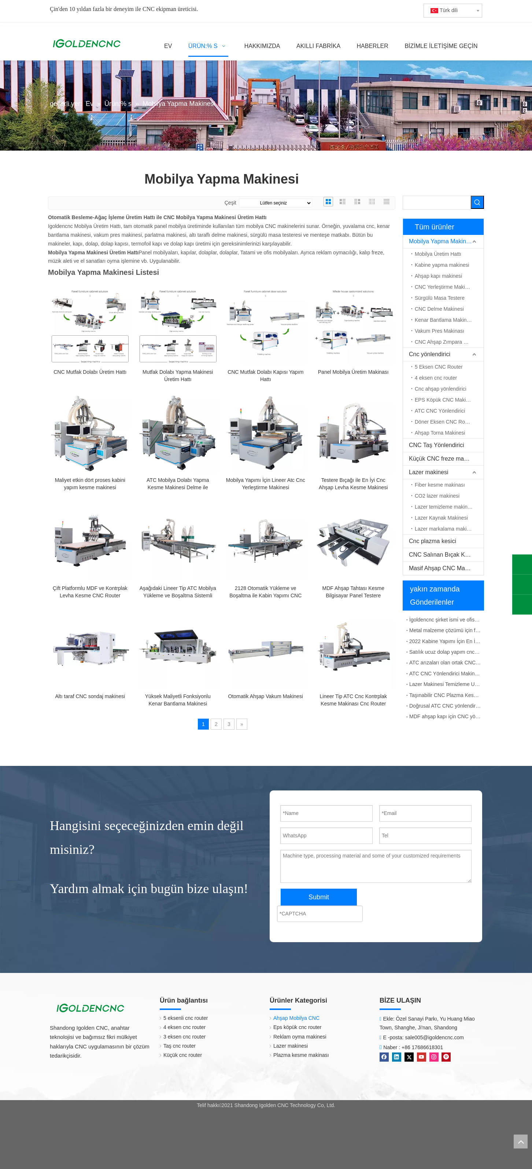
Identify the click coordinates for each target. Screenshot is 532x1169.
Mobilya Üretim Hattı (438, 254)
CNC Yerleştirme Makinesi (444, 287)
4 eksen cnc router (436, 378)
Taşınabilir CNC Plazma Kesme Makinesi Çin (445, 695)
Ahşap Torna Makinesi (440, 433)
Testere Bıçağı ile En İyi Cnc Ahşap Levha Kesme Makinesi (353, 483)
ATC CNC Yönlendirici (440, 411)
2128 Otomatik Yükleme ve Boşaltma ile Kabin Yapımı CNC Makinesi (265, 592)
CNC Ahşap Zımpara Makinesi (449, 342)
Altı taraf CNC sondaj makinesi (90, 696)
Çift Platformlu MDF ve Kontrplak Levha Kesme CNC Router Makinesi (90, 592)
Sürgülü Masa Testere (440, 298)
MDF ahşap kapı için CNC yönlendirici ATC (445, 716)
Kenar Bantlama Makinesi (444, 320)
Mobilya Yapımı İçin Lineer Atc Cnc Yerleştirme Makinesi (265, 483)
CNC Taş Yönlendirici (436, 445)
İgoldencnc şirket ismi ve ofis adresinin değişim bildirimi (445, 620)
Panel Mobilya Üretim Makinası (353, 372)
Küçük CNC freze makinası (444, 459)
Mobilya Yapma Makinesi (441, 241)
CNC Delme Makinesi (439, 309)
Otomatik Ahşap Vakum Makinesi (265, 696)
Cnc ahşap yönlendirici (440, 389)
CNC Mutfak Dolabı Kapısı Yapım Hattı (265, 375)
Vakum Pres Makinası (439, 331)
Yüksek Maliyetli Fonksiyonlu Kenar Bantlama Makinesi (178, 700)
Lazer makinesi (428, 472)
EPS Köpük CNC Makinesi (445, 400)
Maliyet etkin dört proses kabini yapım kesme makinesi (90, 483)
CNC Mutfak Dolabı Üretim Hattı (89, 372)
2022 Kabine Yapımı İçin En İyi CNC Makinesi (445, 641)
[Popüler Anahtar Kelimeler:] (477, 202)
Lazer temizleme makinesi (444, 507)
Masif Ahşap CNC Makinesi (444, 568)
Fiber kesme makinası (440, 485)
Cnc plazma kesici (432, 541)
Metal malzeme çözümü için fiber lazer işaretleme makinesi (445, 630)
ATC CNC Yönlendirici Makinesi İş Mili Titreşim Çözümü (445, 673)
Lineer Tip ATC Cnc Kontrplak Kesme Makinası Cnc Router (353, 700)
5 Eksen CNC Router (439, 367)
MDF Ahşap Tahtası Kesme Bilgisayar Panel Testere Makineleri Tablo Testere (353, 592)
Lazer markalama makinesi (445, 529)
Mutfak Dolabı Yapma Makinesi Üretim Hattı (178, 375)
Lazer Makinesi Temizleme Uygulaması (445, 684)
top (521, 1141)
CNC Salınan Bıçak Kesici (443, 555)
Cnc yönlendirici (429, 354)
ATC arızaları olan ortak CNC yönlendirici (445, 662)
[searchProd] (437, 203)
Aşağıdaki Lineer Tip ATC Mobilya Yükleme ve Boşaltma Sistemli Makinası (178, 592)
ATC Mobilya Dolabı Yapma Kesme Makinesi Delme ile (178, 483)
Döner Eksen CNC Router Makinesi (449, 422)
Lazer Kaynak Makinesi (441, 518)
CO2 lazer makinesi (437, 496)
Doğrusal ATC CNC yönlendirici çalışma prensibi (445, 706)
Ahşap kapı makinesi (438, 276)
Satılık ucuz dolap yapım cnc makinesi (445, 652)
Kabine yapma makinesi (442, 265)
